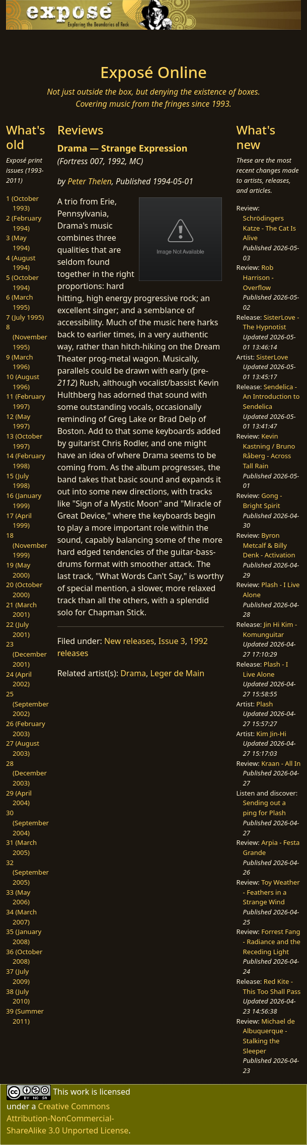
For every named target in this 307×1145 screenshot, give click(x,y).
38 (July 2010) (18, 996)
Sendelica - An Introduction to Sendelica (271, 396)
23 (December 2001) (26, 653)
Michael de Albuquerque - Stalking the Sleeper (269, 1036)
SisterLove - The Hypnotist (271, 322)
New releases (129, 641)
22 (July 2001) (18, 629)
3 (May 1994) (18, 242)
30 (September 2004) (27, 822)
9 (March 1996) (19, 362)
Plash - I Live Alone (265, 669)
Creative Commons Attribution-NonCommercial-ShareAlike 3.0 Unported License (67, 1118)
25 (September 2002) (27, 703)
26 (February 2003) (25, 728)
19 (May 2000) (18, 570)
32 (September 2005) (27, 872)
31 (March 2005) (21, 847)
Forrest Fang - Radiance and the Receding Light (271, 941)
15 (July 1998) (18, 480)
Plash (264, 703)
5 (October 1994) (22, 282)
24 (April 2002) (19, 679)
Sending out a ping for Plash (264, 807)
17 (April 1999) (19, 520)
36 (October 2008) (24, 956)
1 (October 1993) (22, 203)
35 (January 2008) (23, 936)
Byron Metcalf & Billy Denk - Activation (269, 545)
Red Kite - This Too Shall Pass (272, 986)
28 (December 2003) (26, 773)
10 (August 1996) (22, 381)
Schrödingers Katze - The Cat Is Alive (269, 227)
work (79, 1091)
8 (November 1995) (26, 336)
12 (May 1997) (18, 421)
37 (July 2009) (18, 976)
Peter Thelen (89, 181)
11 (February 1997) (25, 401)
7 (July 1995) (25, 317)
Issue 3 (172, 641)
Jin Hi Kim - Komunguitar (270, 629)
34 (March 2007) (21, 916)
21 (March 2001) (21, 609)
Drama (133, 673)
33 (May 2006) (18, 897)
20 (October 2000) (24, 589)
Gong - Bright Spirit (262, 500)
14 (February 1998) (25, 460)
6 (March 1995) (19, 302)
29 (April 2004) (19, 798)
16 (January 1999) (23, 500)
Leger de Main (177, 673)
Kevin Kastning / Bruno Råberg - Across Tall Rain (269, 451)
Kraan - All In (280, 763)
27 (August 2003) (22, 748)
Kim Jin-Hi (271, 733)
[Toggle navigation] (44, 44)
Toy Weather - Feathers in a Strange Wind (271, 892)
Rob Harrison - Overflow (258, 277)
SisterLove (272, 357)
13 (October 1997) (24, 441)
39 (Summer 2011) (25, 1016)
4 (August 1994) (21, 262)
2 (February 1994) (23, 223)
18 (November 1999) (26, 545)
